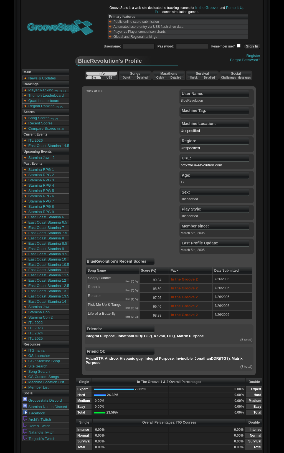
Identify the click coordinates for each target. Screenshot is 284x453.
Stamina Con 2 (40, 317)
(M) (56, 90)
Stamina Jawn (40, 307)
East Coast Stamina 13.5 (48, 296)
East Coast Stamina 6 (46, 217)
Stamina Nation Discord (45, 407)
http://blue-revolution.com (201, 165)
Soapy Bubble (99, 278)
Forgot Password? (245, 60)
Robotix (94, 287)
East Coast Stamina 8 (46, 238)
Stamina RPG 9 (41, 212)
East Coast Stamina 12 (47, 280)
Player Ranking (40, 90)
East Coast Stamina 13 (47, 291)
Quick (126, 77)
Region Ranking (41, 106)
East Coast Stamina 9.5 (47, 254)
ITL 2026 (35, 140)
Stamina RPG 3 (41, 180)
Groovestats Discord (42, 400)
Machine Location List (46, 382)
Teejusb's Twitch (39, 439)
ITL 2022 (35, 323)
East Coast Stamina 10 (47, 259)
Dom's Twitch (36, 426)
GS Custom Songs (43, 377)
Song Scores (38, 118)
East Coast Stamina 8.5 (47, 243)
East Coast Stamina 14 (47, 301)
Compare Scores (42, 128)
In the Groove (206, 8)
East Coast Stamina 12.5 (48, 286)
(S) (60, 90)
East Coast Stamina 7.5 (47, 233)
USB (109, 77)
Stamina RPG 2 (41, 175)
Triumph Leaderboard (46, 95)
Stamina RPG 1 (41, 169)
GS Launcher (39, 356)
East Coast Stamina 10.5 (48, 264)
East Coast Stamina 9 (46, 249)
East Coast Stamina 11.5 (48, 275)
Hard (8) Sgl (131, 281)
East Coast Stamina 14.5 (48, 146)
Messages (244, 77)
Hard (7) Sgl (131, 299)
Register (253, 56)
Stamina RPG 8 (41, 206)
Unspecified (190, 131)
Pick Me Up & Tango (104, 304)
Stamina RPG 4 (41, 185)
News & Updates (42, 78)
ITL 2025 (35, 338)
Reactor (94, 296)
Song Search (39, 371)
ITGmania (36, 350)
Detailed (142, 77)
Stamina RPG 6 (41, 196)
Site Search (37, 366)
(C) (64, 90)
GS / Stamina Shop (44, 361)
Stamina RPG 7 (41, 201)
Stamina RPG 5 (41, 191)
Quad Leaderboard (43, 101)
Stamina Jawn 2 (41, 158)
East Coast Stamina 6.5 (47, 222)
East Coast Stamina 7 (46, 228)
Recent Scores (40, 123)
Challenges (228, 77)
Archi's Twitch (37, 419)
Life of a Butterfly (102, 313)
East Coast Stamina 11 (47, 270)
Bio (94, 77)
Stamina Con (39, 312)
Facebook (34, 413)
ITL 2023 (35, 328)
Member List (38, 387)
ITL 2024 (35, 333)
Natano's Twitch (38, 432)
